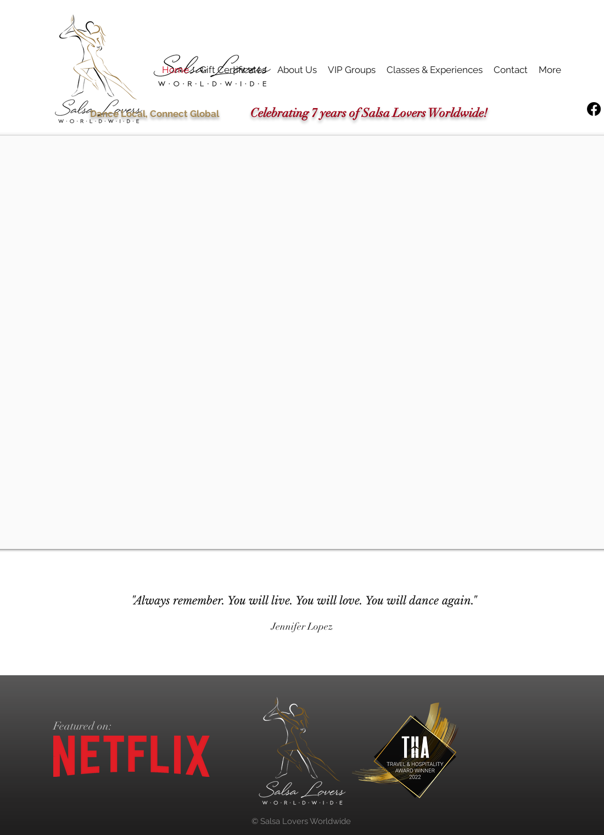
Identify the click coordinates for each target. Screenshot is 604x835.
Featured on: (82, 726)
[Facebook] (594, 109)
